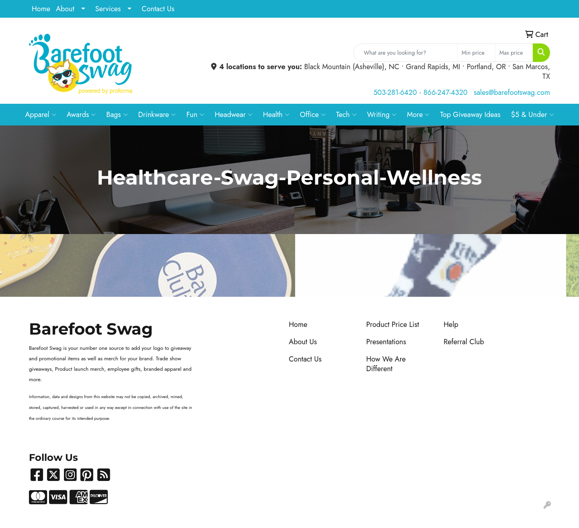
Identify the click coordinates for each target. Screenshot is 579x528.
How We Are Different (386, 364)
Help (450, 324)
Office (313, 114)
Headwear (234, 114)
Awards (81, 114)
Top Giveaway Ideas (470, 114)
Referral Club (463, 342)
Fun (195, 114)
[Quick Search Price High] (514, 52)
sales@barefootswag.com (512, 92)
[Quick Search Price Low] (476, 52)
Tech (346, 114)
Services (108, 9)
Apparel (40, 114)
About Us (303, 342)
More (418, 114)
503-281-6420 (395, 92)
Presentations (386, 342)
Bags (116, 114)
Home (41, 9)
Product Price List (392, 324)
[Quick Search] (405, 52)
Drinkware (157, 114)
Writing (381, 114)
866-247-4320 (445, 92)
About (65, 9)
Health (276, 114)
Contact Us (158, 9)
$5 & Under (532, 114)
